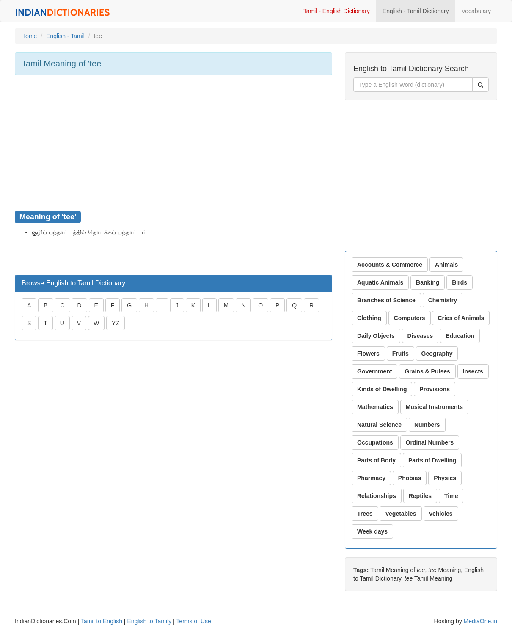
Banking (427, 282)
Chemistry (442, 300)
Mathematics (375, 407)
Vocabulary (476, 11)
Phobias (409, 478)
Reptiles (420, 495)
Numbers (427, 424)
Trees (365, 513)
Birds (459, 282)
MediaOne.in (480, 621)
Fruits (400, 353)
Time (451, 495)
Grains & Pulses (427, 371)
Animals (446, 264)
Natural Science (379, 424)
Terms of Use (193, 621)
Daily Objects (376, 335)
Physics (445, 478)
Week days (372, 531)
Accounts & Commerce (389, 264)
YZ (115, 323)
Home (29, 36)
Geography (437, 353)
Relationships (376, 495)
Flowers (368, 353)
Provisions (434, 389)
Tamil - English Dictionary (336, 11)
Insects (473, 371)
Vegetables (400, 513)
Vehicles (441, 513)
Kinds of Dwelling (382, 389)
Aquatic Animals (380, 282)
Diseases (420, 335)
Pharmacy (371, 478)
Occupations (375, 442)
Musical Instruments (434, 407)
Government (374, 371)
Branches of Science (386, 300)
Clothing (369, 318)
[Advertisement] (173, 142)
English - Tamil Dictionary (416, 11)
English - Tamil (65, 36)
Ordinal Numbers (430, 442)
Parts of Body (376, 460)
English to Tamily (149, 621)
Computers (409, 318)
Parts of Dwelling (432, 460)
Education (460, 335)
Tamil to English (101, 621)
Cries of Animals (461, 318)
